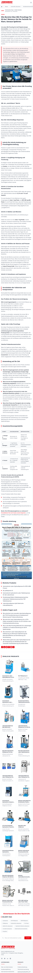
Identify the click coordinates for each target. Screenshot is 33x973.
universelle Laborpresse (15, 6)
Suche (28, 937)
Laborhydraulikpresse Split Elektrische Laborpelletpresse (7, 726)
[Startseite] (1, 6)
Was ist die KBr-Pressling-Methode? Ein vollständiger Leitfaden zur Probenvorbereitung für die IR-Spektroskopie (17, 627)
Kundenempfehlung (6, 969)
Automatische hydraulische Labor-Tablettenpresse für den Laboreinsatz (8, 701)
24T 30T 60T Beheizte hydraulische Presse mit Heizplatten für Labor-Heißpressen (8, 826)
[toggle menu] (31, 2)
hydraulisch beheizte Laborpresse (22, 926)
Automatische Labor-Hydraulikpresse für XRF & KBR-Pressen (8, 676)
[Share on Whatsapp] (13, 647)
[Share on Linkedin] (4, 647)
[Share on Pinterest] (9, 647)
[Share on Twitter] (7, 647)
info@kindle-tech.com (9, 951)
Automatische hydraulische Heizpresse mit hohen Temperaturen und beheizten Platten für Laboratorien (8, 801)
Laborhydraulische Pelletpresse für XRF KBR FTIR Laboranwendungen (24, 726)
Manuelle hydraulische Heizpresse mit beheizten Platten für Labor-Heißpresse (8, 876)
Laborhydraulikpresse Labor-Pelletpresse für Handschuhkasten (23, 776)
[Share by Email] (11, 647)
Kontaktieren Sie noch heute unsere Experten (13, 513)
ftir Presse (26, 923)
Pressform (4, 931)
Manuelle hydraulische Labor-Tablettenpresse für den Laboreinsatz (23, 751)
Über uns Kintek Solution (7, 967)
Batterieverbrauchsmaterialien (20, 928)
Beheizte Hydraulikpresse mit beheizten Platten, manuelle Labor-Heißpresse (24, 801)
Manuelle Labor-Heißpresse (22, 826)
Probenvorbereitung (22, 967)
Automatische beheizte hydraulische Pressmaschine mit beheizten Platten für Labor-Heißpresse (8, 851)
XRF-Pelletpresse (14, 920)
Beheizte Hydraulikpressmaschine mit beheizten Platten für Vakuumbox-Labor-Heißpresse (24, 876)
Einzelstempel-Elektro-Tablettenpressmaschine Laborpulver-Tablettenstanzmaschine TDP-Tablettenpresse (15, 599)
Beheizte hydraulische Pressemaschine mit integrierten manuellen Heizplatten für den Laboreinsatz (24, 851)
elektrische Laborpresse (7, 926)
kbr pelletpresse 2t (8, 590)
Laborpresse (5, 920)
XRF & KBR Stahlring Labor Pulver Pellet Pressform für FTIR (23, 901)
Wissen (6, 6)
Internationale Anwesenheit (7, 971)
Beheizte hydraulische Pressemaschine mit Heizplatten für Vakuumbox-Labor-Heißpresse (7, 901)
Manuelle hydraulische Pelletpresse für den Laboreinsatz (7, 751)
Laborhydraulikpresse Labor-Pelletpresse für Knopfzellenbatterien (7, 776)
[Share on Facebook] (2, 647)
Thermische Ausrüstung (23, 969)
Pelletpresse (5, 923)
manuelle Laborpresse (7, 928)
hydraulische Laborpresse (15, 923)
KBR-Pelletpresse (24, 920)
